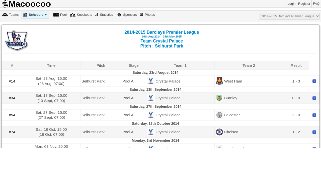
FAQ (316, 4)
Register (304, 4)
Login (292, 4)
